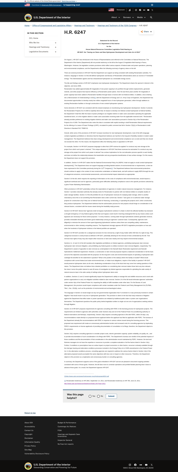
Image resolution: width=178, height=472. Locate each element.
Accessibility (30, 426)
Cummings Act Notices (67, 426)
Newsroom (121, 10)
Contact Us (29, 430)
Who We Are (43, 43)
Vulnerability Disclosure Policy (37, 454)
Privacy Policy (30, 446)
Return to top (30, 413)
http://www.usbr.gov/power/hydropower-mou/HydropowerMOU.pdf (87, 376)
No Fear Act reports (66, 444)
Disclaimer (29, 438)
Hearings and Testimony (43, 47)
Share (146, 32)
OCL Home (33, 38)
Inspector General (65, 440)
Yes (93, 396)
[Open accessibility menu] (129, 10)
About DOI (29, 423)
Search (151, 17)
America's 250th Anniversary (51, 5)
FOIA (60, 430)
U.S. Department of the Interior (52, 17)
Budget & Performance (67, 423)
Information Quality (32, 442)
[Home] (28, 17)
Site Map (28, 450)
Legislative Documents (43, 52)
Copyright (28, 434)
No (102, 396)
